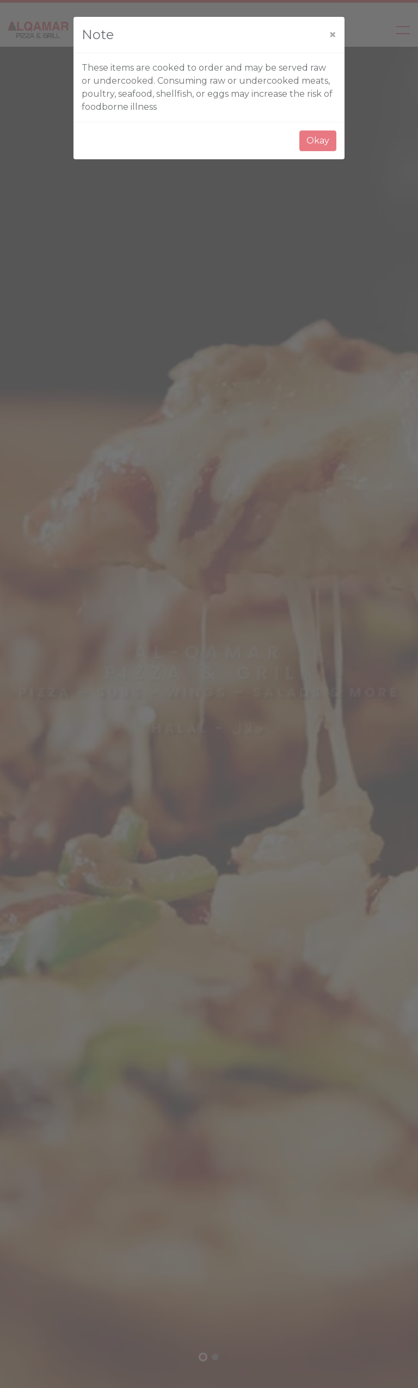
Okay (317, 140)
